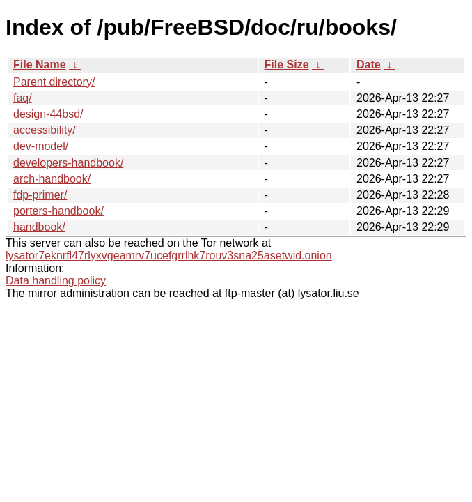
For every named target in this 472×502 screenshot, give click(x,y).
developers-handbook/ (68, 163)
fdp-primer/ (40, 195)
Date (368, 64)
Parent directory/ (54, 82)
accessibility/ (44, 130)
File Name (39, 64)
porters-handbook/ (58, 211)
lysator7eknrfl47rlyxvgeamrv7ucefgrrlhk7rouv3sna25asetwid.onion (169, 255)
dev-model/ (40, 146)
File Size (287, 64)
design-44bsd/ (48, 114)
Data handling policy (56, 281)
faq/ (22, 98)
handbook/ (39, 227)
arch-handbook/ (52, 179)
